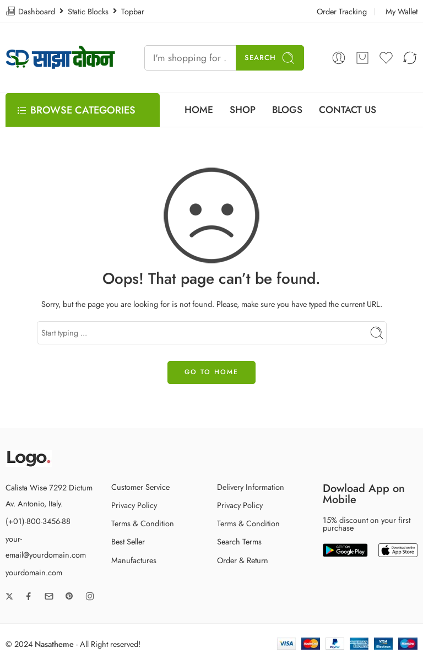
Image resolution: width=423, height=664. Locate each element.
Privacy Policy (134, 505)
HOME (199, 109)
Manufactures (133, 560)
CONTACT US (347, 109)
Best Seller (128, 541)
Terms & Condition (142, 523)
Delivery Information (250, 487)
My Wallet (401, 11)
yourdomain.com (34, 572)
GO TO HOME (211, 372)
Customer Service (140, 487)
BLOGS (287, 109)
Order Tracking (342, 11)
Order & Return (242, 560)
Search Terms (239, 541)
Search (270, 58)
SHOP (243, 109)
